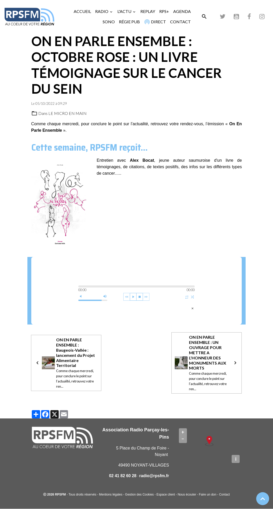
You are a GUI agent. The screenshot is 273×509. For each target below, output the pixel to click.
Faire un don (207, 495)
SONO (109, 21)
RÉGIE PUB (129, 21)
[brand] (29, 16)
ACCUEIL (82, 11)
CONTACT (180, 21)
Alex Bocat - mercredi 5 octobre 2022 (114, 308)
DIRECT (154, 22)
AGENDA (182, 11)
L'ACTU (124, 11)
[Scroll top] (262, 498)
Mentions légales (110, 495)
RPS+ (164, 11)
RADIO (102, 11)
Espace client (165, 495)
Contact (224, 495)
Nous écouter (187, 495)
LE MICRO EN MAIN (67, 113)
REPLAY (147, 11)
